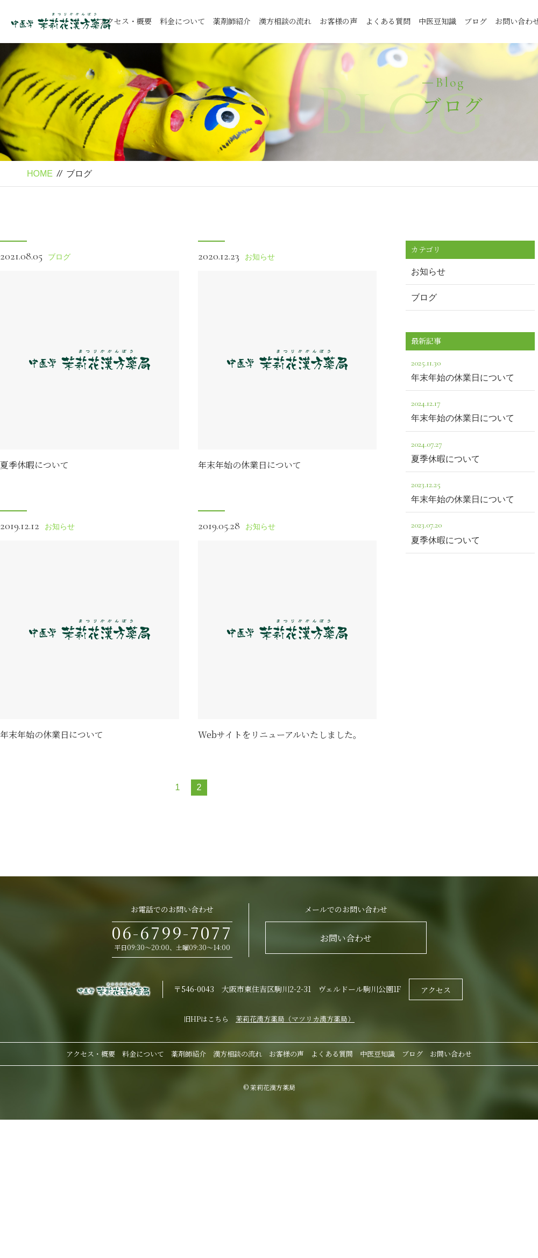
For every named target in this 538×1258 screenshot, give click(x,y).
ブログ (475, 21)
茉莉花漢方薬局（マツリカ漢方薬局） (295, 1019)
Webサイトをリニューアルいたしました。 (280, 734)
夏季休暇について (34, 465)
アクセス (436, 990)
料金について (182, 21)
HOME (40, 173)
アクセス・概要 (125, 21)
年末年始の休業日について (249, 465)
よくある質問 (387, 21)
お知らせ (260, 256)
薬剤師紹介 (232, 21)
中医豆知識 (437, 21)
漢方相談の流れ (285, 21)
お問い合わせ (346, 938)
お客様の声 (338, 21)
